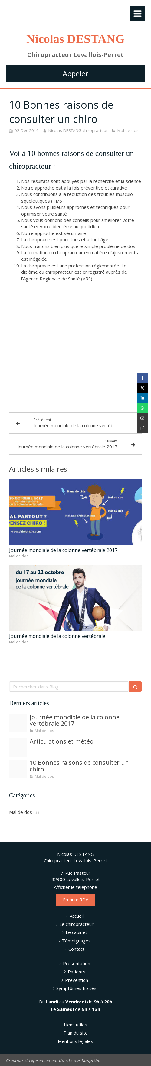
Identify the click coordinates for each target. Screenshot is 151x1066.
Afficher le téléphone (75, 887)
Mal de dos (20, 812)
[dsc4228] (18, 769)
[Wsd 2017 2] (18, 723)
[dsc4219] (18, 747)
